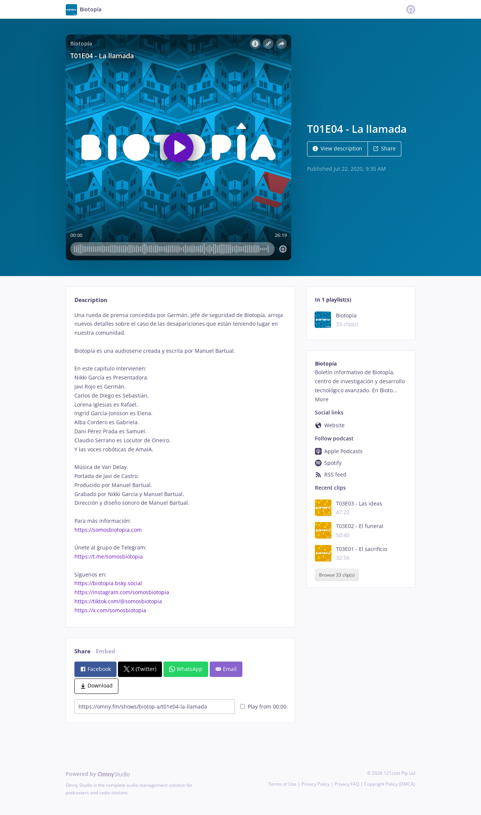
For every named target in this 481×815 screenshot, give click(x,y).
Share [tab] (82, 651)
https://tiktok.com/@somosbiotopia (118, 601)
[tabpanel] (180, 463)
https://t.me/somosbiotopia (108, 556)
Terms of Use (282, 784)
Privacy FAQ (346, 784)
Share (384, 148)
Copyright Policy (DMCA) (389, 784)
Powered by (98, 773)
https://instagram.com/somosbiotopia (121, 592)
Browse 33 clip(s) (337, 575)
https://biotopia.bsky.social (108, 583)
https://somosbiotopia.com (108, 529)
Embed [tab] (105, 651)
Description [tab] (90, 300)
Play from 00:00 (263, 706)
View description (337, 148)
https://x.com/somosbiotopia (110, 610)
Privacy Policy (315, 784)
